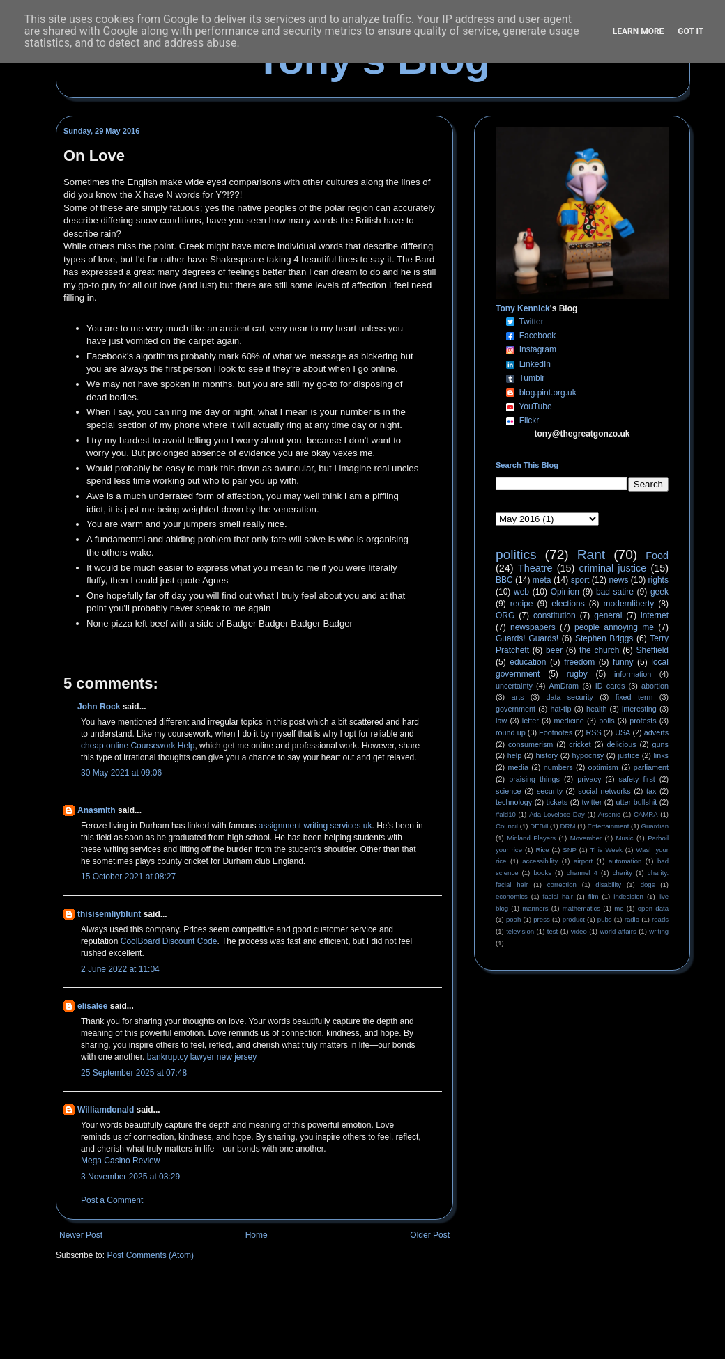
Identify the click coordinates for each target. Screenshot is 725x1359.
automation (625, 861)
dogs (648, 884)
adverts (656, 732)
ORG (505, 615)
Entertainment (608, 826)
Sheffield (652, 650)
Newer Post (80, 1235)
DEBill (539, 826)
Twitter (531, 322)
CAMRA (646, 814)
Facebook (537, 335)
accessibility (540, 861)
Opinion (565, 592)
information (632, 674)
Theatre (535, 568)
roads (660, 919)
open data (653, 908)
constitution (554, 615)
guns (660, 744)
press (541, 919)
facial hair (558, 896)
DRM (568, 826)
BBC (504, 580)
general (608, 615)
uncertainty (514, 686)
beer (554, 650)
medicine (569, 720)
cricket (579, 744)
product (574, 919)
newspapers (533, 627)
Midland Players (531, 838)
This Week (606, 850)
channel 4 (582, 873)
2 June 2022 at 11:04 (120, 969)
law (501, 720)
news (618, 580)
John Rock (98, 707)
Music (625, 838)
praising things (534, 779)
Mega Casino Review (120, 1160)
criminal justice (613, 568)
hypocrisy (588, 755)
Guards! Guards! (527, 638)
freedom (579, 662)
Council (507, 826)
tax (651, 791)
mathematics (581, 908)
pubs (604, 919)
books (542, 873)
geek (659, 592)
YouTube (535, 406)
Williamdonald (105, 1110)
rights (658, 580)
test (552, 931)
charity (622, 873)
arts (518, 697)
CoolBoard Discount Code (169, 941)
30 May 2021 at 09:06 (121, 773)
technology (514, 802)
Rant (591, 554)
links (661, 755)
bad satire (615, 592)
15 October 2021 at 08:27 (128, 876)
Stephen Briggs (604, 638)
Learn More (638, 31)
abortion (655, 686)
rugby (577, 674)
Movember (586, 838)
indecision (628, 896)
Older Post (430, 1235)
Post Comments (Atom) (150, 1255)
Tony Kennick (523, 308)
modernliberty (629, 603)
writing (659, 931)
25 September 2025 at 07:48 (134, 1073)
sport (580, 580)
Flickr (529, 420)
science (508, 791)
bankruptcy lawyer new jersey (202, 1057)
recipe (521, 603)
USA (622, 732)
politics (516, 554)
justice (628, 755)
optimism (603, 767)
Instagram (537, 349)
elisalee (92, 1006)
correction (562, 884)
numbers (558, 767)
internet (655, 615)
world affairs (618, 931)
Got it (690, 31)
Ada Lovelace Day (557, 814)
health (596, 709)
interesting (639, 709)
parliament (651, 767)
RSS (594, 732)
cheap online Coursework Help (137, 746)
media (518, 767)
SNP (570, 850)
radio (632, 919)
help (514, 755)
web (521, 592)
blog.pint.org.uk (548, 393)
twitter (591, 802)
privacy (589, 779)
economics (512, 896)
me (618, 908)
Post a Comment (112, 1200)
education (528, 662)
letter (530, 720)
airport (583, 861)
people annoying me (614, 627)
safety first (637, 779)
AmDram (564, 686)
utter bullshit (636, 802)
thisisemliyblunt (109, 914)
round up (511, 732)
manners (535, 908)
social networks (604, 791)
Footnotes (555, 732)
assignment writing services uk (315, 826)
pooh (513, 919)
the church (599, 650)
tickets (557, 802)
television (520, 931)
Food (657, 555)
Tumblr (531, 378)
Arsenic (609, 814)
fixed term (634, 697)
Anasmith (96, 810)
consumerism (530, 744)
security (550, 791)
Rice (542, 850)
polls (606, 720)
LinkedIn (535, 364)
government (515, 709)
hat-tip (561, 709)
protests (642, 720)
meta (542, 580)
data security (569, 697)
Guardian (655, 826)
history (546, 755)
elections (567, 603)
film (593, 896)
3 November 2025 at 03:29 (130, 1176)
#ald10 (506, 814)
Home (256, 1235)
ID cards (610, 686)
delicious (621, 744)
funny (623, 662)
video (579, 931)
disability (608, 884)
